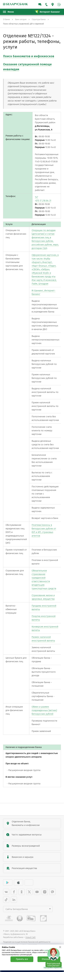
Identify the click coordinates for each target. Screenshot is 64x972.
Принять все (22, 959)
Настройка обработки (53, 968)
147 (36, 197)
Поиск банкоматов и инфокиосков (28, 56)
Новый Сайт (30, 937)
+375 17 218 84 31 (43, 200)
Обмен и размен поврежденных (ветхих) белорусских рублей (44, 710)
